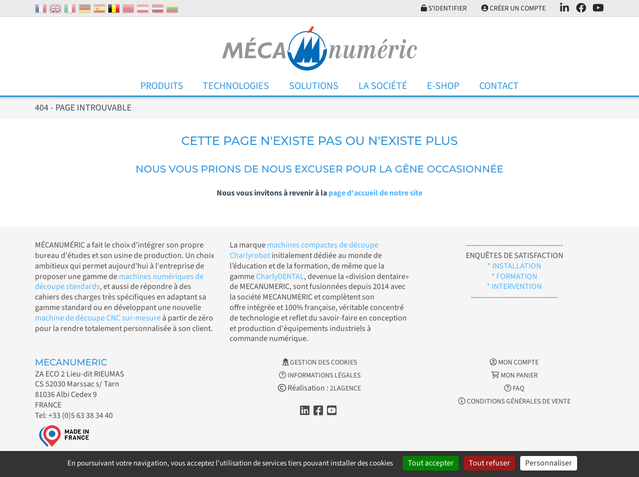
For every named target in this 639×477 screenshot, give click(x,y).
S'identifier (444, 9)
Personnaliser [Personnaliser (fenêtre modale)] (548, 463)
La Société (382, 86)
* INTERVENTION (514, 286)
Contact (499, 86)
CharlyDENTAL (280, 276)
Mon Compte (514, 363)
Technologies (236, 86)
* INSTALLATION (514, 266)
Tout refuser (489, 463)
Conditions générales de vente (514, 401)
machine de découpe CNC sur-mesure (98, 318)
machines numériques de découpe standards (119, 281)
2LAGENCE (345, 389)
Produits (161, 86)
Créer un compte (513, 9)
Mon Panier (514, 375)
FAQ (514, 389)
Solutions (313, 86)
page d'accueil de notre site (375, 193)
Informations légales (319, 375)
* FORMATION (514, 276)
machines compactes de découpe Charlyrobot (304, 250)
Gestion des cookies (320, 363)
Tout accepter (431, 463)
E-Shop (443, 86)
